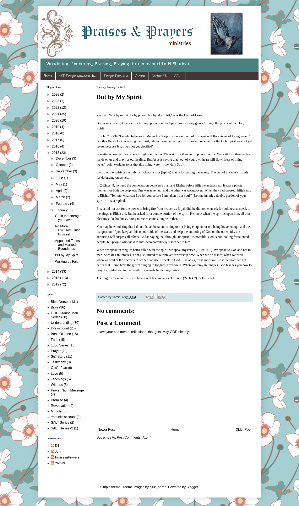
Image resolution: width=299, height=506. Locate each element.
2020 (56, 120)
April (59, 191)
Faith (54, 339)
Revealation (60, 405)
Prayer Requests (116, 76)
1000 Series (60, 345)
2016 (56, 146)
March (61, 197)
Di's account (60, 328)
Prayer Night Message (67, 390)
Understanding (61, 322)
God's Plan (59, 367)
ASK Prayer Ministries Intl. (78, 76)
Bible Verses (60, 302)
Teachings (58, 379)
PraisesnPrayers (67, 457)
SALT (178, 76)
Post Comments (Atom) (134, 437)
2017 (56, 140)
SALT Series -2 (62, 428)
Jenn (58, 451)
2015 (56, 153)
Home (48, 76)
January (62, 210)
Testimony (58, 362)
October (62, 165)
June (60, 178)
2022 (56, 107)
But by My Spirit (66, 255)
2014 (56, 271)
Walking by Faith (67, 261)
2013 (56, 278)
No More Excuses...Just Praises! (67, 230)
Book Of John (61, 334)
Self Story (58, 356)
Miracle (56, 411)
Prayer (56, 351)
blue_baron (158, 487)
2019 (56, 127)
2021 (56, 114)
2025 (56, 94)
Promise (57, 400)
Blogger (192, 487)
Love (54, 373)
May (59, 184)
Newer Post (106, 429)
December (64, 158)
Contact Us (159, 76)
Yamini (60, 463)
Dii (57, 445)
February (63, 203)
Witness (57, 385)
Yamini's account (63, 417)
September (64, 171)
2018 (56, 133)
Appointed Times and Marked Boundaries (67, 244)
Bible (54, 307)
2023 (56, 101)
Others (140, 76)
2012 (56, 284)
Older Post (243, 429)
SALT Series (60, 422)
